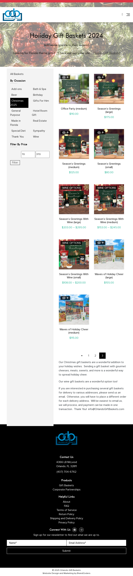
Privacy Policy (67, 522)
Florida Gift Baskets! (106, 53)
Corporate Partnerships (67, 489)
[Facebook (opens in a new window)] (74, 530)
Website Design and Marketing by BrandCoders (66, 573)
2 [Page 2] (95, 355)
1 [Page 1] (88, 355)
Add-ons (16, 89)
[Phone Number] (122, 14)
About (66, 501)
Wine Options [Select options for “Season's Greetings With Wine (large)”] (71, 188)
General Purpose (15, 112)
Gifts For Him (41, 100)
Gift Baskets (66, 485)
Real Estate (40, 120)
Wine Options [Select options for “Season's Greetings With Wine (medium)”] (106, 188)
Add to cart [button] (65, 77)
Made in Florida (15, 122)
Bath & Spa (39, 89)
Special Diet (18, 130)
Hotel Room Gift (39, 112)
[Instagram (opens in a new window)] (81, 530)
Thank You (17, 136)
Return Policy (66, 514)
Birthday (38, 95)
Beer (14, 95)
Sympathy (39, 130)
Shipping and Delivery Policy (66, 518)
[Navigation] (128, 14)
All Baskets (17, 74)
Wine (36, 136)
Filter (15, 162)
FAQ (66, 506)
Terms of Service (66, 510)
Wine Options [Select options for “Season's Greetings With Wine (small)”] (71, 243)
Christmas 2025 (17, 102)
